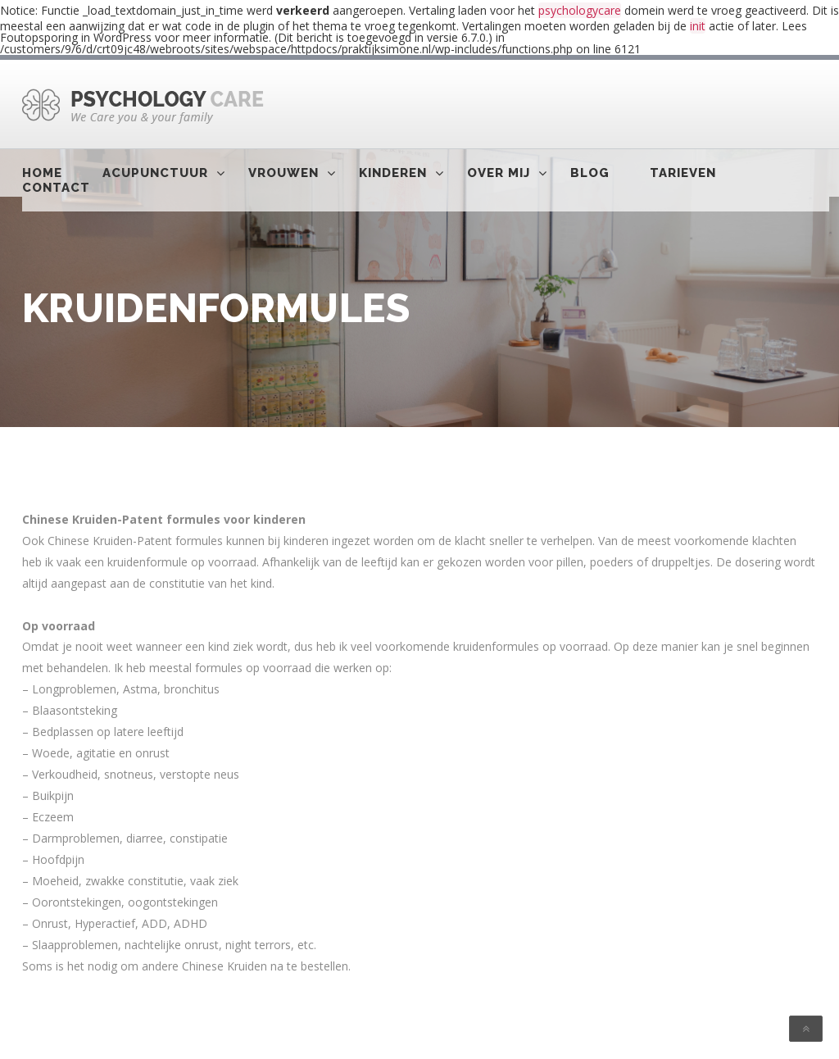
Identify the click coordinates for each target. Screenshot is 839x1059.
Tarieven (683, 173)
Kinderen (393, 173)
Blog (590, 173)
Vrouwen (283, 173)
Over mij (498, 173)
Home (42, 173)
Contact (56, 187)
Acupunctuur (155, 173)
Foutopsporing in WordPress (76, 37)
